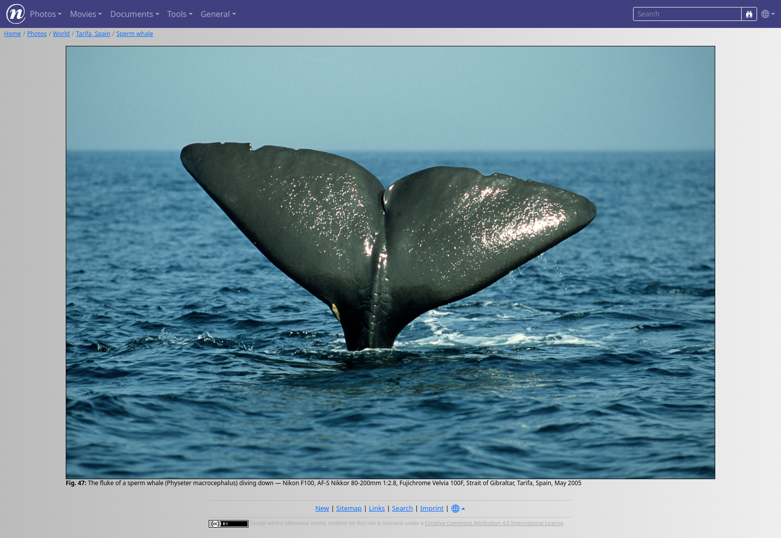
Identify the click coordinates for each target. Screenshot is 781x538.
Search (402, 508)
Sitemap (349, 508)
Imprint (432, 508)
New (322, 508)
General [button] (215, 13)
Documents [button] (131, 13)
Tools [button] (177, 13)
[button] (766, 14)
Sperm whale (135, 33)
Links (377, 508)
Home (12, 33)
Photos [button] (43, 13)
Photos (37, 33)
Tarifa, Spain (93, 33)
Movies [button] (83, 13)
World (61, 33)
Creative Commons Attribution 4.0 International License (494, 523)
